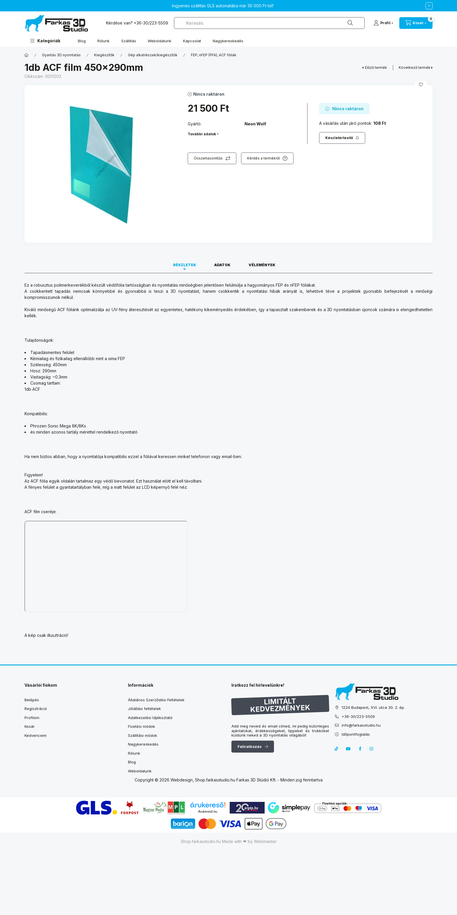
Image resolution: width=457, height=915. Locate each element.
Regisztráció (35, 708)
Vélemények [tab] (262, 265)
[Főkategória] (26, 55)
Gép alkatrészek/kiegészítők (152, 55)
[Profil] (383, 23)
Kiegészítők (104, 55)
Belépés (31, 699)
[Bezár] (429, 5)
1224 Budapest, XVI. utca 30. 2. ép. (373, 707)
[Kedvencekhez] (421, 84)
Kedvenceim (35, 735)
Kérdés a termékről (263, 158)
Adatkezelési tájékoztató (150, 717)
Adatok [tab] (222, 265)
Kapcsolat (192, 40)
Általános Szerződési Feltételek (156, 699)
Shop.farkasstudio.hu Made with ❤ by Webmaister (229, 841)
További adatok (202, 134)
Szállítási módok (142, 735)
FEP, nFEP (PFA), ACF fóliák (213, 55)
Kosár (29, 726)
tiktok (336, 749)
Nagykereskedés (228, 40)
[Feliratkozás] (342, 138)
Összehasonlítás (208, 158)
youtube (348, 749)
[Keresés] (350, 23)
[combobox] (269, 23)
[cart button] (416, 23)
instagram (371, 749)
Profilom (31, 717)
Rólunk (103, 40)
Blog (82, 40)
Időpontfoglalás (356, 734)
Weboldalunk (159, 40)
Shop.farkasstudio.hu (215, 779)
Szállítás (128, 40)
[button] (45, 41)
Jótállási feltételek (144, 708)
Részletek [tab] (184, 265)
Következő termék (414, 67)
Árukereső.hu (207, 811)
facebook (360, 749)
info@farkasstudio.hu (361, 725)
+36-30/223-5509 (151, 22)
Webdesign (182, 779)
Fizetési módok (141, 726)
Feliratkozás (250, 746)
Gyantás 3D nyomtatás (61, 55)
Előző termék (376, 67)
